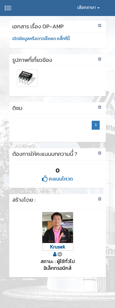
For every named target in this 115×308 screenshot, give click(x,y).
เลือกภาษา (88, 7)
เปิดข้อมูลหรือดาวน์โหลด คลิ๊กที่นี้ (41, 38)
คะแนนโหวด (57, 178)
